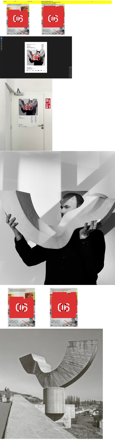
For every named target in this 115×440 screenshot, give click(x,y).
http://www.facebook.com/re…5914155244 (48, 3)
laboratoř (4, 1)
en (91, 1)
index (15, 1)
